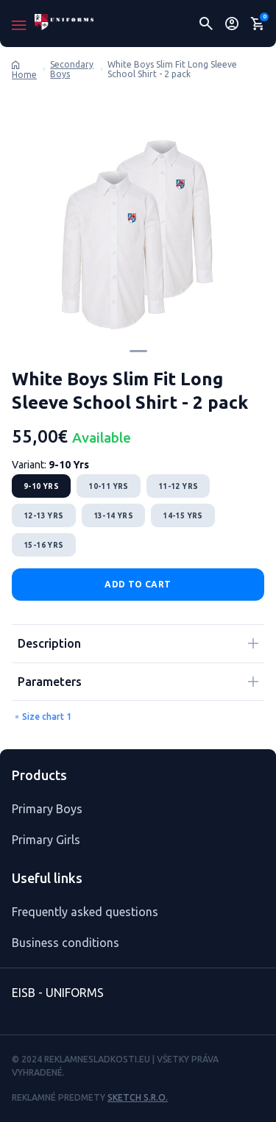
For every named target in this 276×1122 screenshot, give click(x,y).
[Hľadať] (206, 23)
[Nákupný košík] (257, 23)
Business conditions (65, 942)
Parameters (50, 681)
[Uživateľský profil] (232, 23)
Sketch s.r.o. (137, 1097)
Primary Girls (46, 839)
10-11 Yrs (108, 486)
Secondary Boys (71, 69)
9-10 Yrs (41, 486)
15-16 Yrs (44, 545)
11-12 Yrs (178, 486)
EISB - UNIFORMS (58, 992)
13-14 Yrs (113, 516)
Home (24, 74)
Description (49, 643)
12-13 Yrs (44, 516)
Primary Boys (47, 808)
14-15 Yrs (183, 516)
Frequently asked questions (85, 911)
